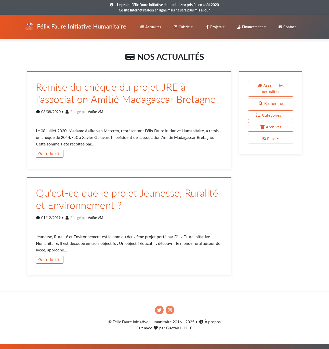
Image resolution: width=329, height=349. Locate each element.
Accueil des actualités (270, 88)
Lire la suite (49, 154)
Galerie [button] (181, 27)
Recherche (270, 103)
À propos (210, 321)
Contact (287, 27)
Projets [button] (213, 27)
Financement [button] (250, 27)
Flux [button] (269, 138)
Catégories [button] (269, 115)
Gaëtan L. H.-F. (179, 327)
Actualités (150, 27)
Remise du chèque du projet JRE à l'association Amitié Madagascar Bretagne (126, 93)
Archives (270, 126)
